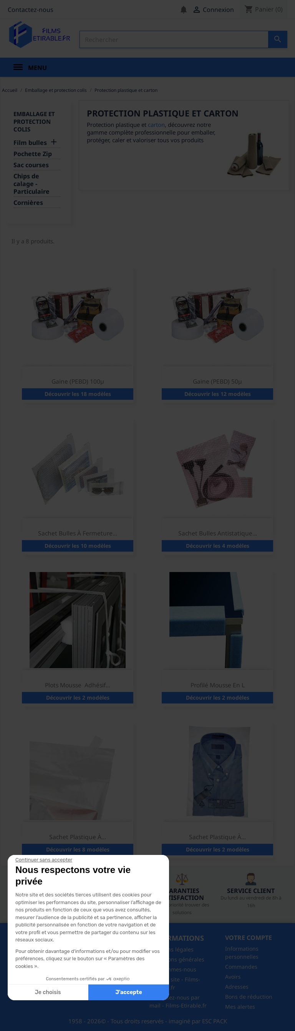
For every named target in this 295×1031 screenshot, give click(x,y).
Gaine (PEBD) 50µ (217, 381)
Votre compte (248, 937)
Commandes (241, 966)
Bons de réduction (248, 996)
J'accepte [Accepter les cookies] (129, 992)
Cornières (28, 203)
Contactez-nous (30, 9)
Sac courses (31, 165)
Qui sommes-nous (172, 969)
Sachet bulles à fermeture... (77, 533)
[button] (23, 1022)
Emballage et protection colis (34, 121)
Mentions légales (171, 949)
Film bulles (30, 143)
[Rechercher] (183, 39)
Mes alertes (240, 1006)
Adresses (237, 986)
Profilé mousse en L (218, 685)
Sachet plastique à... (77, 837)
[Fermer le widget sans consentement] (44, 860)
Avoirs (233, 976)
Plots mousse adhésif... (77, 685)
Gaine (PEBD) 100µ (77, 381)
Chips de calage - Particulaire (31, 184)
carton (156, 124)
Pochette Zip (32, 154)
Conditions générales (176, 959)
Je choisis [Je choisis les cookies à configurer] (48, 992)
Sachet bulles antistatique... (217, 533)
